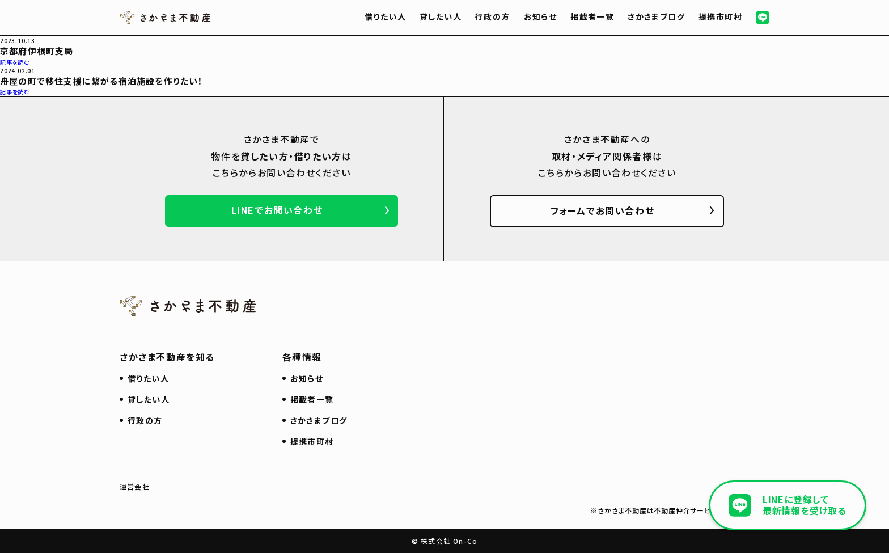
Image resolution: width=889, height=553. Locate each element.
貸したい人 (441, 16)
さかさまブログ (656, 16)
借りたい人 (385, 16)
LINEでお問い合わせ (277, 210)
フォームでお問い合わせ (603, 210)
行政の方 (492, 16)
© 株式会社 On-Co (444, 541)
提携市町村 (720, 16)
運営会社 (135, 486)
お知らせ (540, 16)
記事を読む (15, 62)
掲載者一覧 (592, 16)
